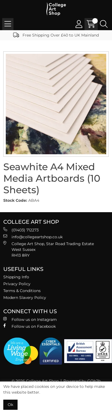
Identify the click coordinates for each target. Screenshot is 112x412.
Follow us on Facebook (29, 326)
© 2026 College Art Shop (35, 381)
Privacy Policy (16, 283)
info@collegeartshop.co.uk (33, 236)
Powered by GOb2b (82, 381)
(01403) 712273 (21, 229)
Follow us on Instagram (30, 319)
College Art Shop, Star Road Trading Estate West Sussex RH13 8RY (48, 249)
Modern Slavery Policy (24, 297)
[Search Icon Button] (104, 24)
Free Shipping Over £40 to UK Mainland (56, 35)
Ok (10, 404)
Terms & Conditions (22, 290)
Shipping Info (16, 276)
